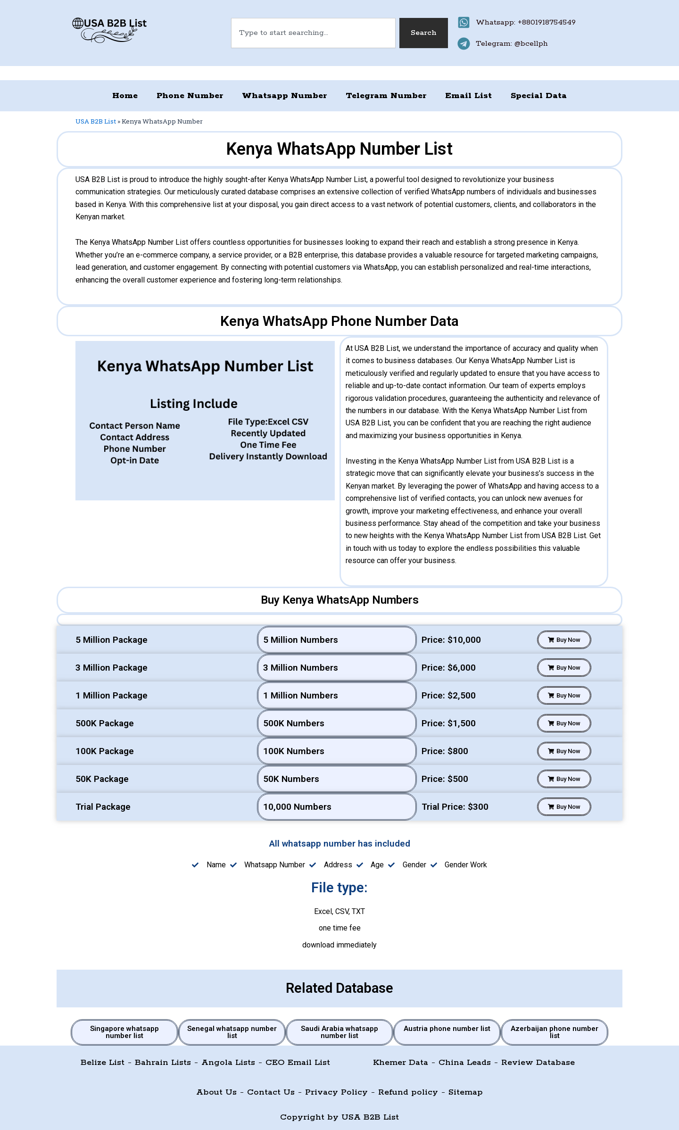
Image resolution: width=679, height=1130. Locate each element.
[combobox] (313, 33)
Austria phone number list (447, 1028)
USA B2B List (95, 121)
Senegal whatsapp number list (232, 1032)
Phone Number (190, 96)
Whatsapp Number (284, 96)
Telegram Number (386, 96)
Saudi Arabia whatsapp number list (339, 1032)
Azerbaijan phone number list (554, 1032)
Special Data (539, 96)
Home (125, 96)
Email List (468, 96)
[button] (564, 640)
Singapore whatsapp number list (124, 1032)
